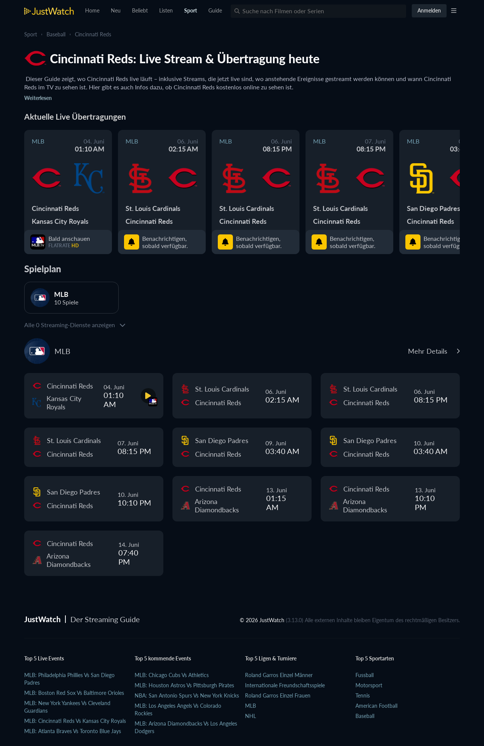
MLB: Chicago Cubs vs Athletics (172, 675)
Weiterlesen (38, 98)
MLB (250, 705)
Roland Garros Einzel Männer (279, 675)
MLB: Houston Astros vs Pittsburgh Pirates (184, 685)
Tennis (362, 695)
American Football (376, 705)
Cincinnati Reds (93, 34)
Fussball (364, 675)
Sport (30, 34)
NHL (250, 716)
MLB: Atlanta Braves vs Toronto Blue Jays (72, 731)
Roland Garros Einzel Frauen (277, 695)
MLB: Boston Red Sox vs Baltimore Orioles (74, 693)
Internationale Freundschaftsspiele (285, 685)
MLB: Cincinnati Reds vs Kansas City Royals (75, 721)
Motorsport (368, 685)
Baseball (56, 34)
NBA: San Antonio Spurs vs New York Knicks (187, 695)
